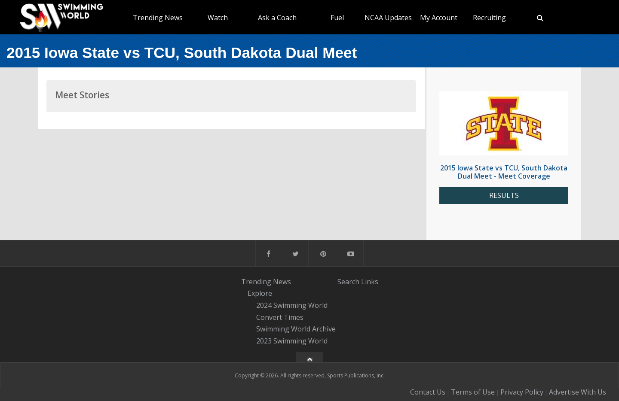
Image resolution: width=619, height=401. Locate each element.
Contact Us (427, 392)
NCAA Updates (388, 17)
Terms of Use (473, 392)
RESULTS (504, 195)
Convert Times (279, 317)
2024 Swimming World (292, 305)
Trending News (158, 17)
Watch (218, 17)
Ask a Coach (277, 17)
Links (369, 281)
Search (348, 281)
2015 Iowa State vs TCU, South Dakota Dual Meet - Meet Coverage (503, 172)
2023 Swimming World (292, 341)
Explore (260, 293)
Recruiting (489, 17)
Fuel (337, 17)
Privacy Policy (521, 392)
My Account (438, 17)
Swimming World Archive (296, 329)
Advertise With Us (577, 392)
